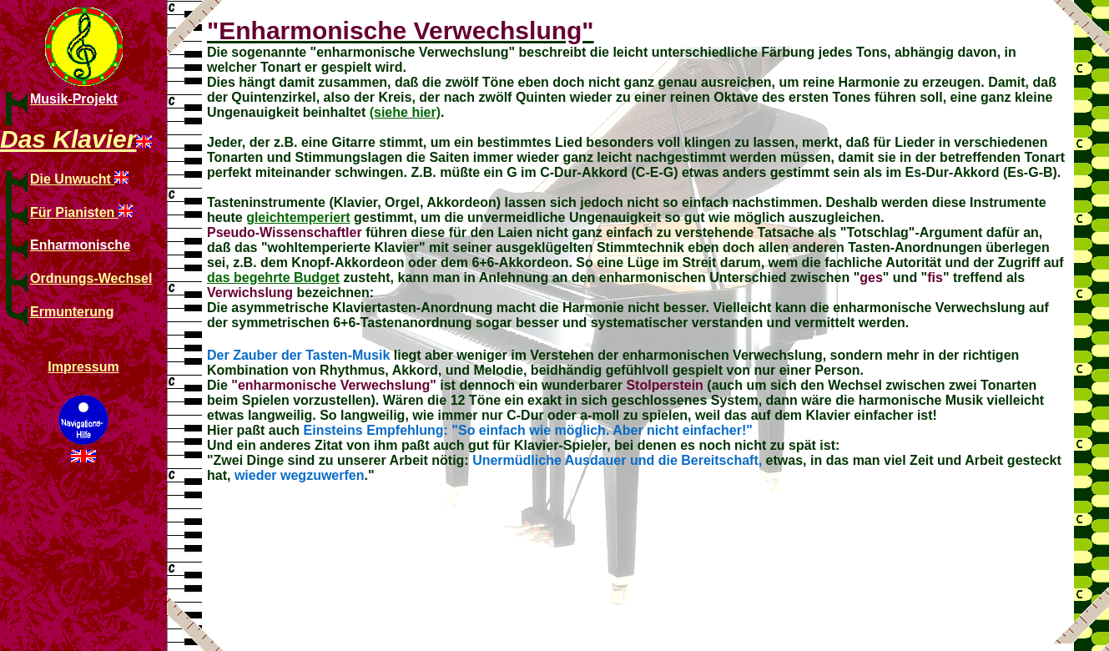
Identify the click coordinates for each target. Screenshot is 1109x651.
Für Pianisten (74, 212)
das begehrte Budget (273, 277)
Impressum (83, 367)
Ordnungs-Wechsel (91, 278)
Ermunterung (71, 312)
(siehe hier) (405, 112)
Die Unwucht (72, 179)
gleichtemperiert (298, 217)
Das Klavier (68, 139)
